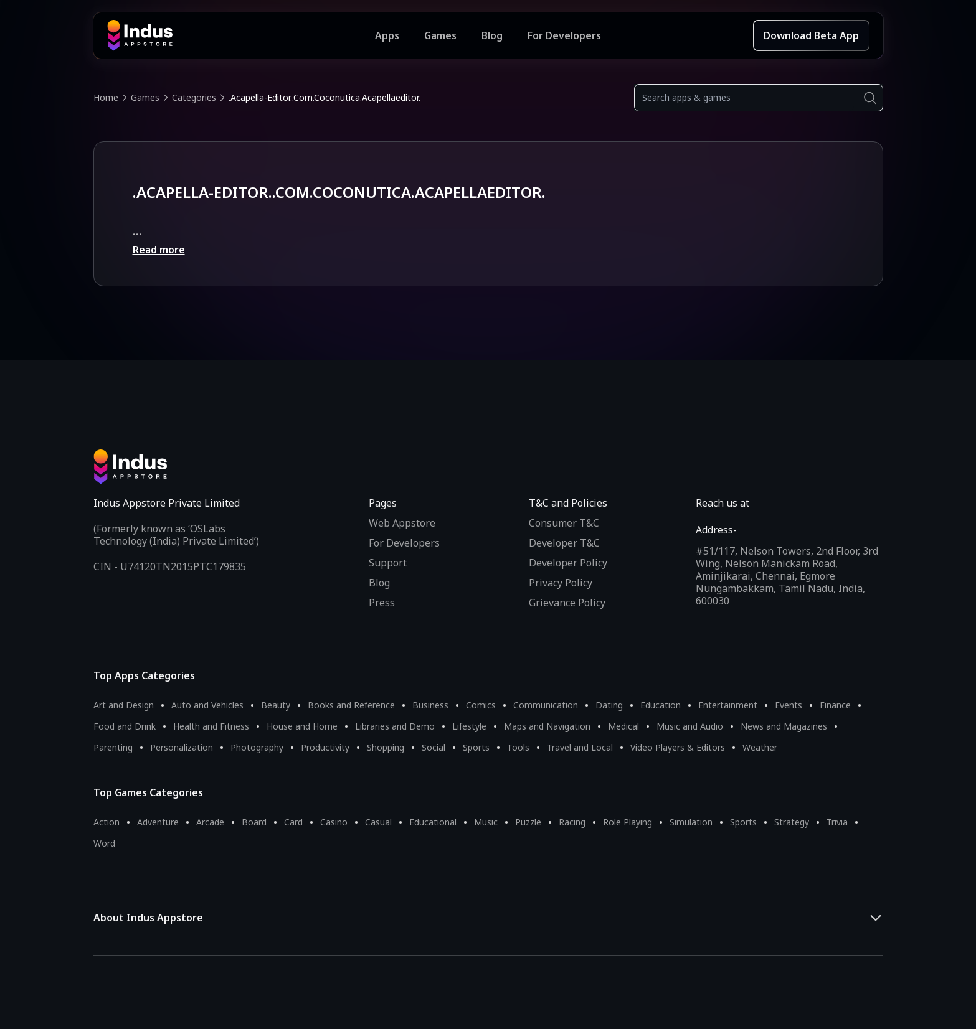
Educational (433, 822)
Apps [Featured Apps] (387, 35)
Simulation (691, 822)
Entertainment (727, 705)
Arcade (210, 822)
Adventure (158, 822)
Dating (609, 705)
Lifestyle (469, 726)
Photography (256, 747)
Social (433, 747)
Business (430, 705)
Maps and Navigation (547, 726)
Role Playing (627, 822)
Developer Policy (568, 563)
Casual (378, 822)
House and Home (302, 726)
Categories (194, 97)
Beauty (275, 705)
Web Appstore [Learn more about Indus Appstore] (402, 523)
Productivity (325, 747)
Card (293, 822)
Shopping (385, 747)
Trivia (837, 822)
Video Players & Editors (677, 747)
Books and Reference (351, 705)
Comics (481, 705)
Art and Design (123, 705)
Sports (476, 747)
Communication (545, 705)
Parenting (113, 747)
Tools (518, 747)
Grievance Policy (567, 602)
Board (254, 822)
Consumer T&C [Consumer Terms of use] (564, 523)
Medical (623, 726)
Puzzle (528, 822)
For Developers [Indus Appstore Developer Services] (564, 35)
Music (486, 822)
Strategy (791, 822)
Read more (159, 249)
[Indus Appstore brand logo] (241, 35)
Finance (835, 705)
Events (788, 705)
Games (145, 97)
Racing (572, 822)
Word (104, 843)
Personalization (181, 747)
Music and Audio (689, 726)
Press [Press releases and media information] (382, 602)
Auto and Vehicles (207, 705)
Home (105, 97)
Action (106, 822)
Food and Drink (124, 726)
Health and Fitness (211, 726)
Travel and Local (580, 747)
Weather (759, 747)
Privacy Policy (560, 582)
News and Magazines (784, 726)
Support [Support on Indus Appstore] (388, 563)
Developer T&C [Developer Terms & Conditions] (564, 543)
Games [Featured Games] (440, 35)
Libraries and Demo (395, 726)
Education (660, 705)
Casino (334, 822)
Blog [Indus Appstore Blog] (492, 35)
